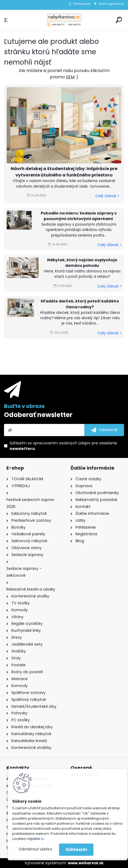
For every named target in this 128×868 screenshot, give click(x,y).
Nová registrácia (111, 4)
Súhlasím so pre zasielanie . (63, 445)
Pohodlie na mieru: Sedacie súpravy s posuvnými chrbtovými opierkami (79, 216)
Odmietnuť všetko (35, 849)
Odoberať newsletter (38, 414)
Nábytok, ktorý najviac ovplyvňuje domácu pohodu (82, 262)
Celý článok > (107, 196)
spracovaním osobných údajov (62, 443)
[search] (119, 20)
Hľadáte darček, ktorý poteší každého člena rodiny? (80, 304)
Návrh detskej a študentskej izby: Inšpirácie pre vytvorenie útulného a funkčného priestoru (64, 172)
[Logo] (64, 20)
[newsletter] (104, 430)
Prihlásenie (81, 4)
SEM (70, 77)
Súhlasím (76, 849)
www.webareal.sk (86, 863)
